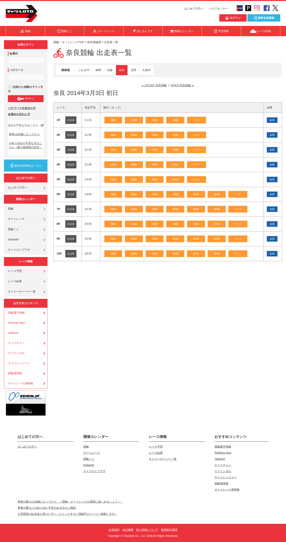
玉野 (133, 70)
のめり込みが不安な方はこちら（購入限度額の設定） (25, 145)
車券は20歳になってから (24, 134)
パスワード (16, 70)
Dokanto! (13, 239)
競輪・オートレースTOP (68, 42)
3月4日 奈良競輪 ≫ (182, 85)
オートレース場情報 (20, 383)
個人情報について (147, 529)
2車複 (175, 120)
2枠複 (217, 194)
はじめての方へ (194, 8)
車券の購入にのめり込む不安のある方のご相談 (47, 507)
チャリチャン (16, 343)
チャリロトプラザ (19, 249)
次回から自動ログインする (25, 89)
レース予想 (15, 270)
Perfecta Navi (16, 322)
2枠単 (196, 194)
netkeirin (13, 332)
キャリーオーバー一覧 (22, 291)
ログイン (25, 99)
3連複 (134, 120)
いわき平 (83, 70)
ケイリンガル (16, 353)
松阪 (110, 70)
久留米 (146, 70)
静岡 (98, 70)
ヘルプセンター (218, 8)
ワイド (196, 120)
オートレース (16, 218)
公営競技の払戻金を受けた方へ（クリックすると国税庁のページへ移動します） (67, 513)
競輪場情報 (15, 373)
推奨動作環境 (169, 529)
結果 (272, 120)
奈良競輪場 (94, 42)
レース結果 (15, 281)
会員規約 (114, 529)
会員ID (14, 53)
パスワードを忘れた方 (22, 108)
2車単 (155, 120)
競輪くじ (13, 229)
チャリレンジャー (19, 363)
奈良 (121, 70)
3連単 (113, 120)
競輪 (10, 208)
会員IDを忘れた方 (19, 114)
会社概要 (127, 529)
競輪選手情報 (16, 312)
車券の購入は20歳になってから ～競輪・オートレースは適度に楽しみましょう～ (70, 501)
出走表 (70, 120)
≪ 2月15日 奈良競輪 (154, 85)
